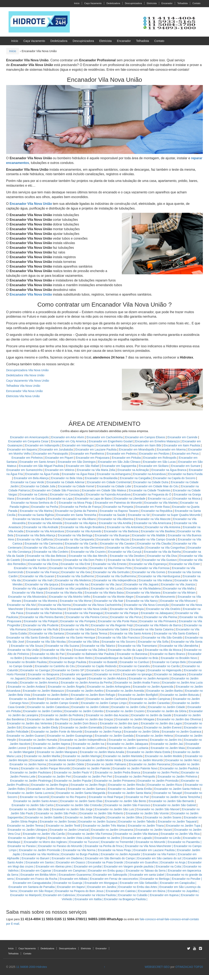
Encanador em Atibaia (74, 878)
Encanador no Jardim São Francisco (127, 805)
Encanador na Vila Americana (152, 523)
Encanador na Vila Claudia (154, 543)
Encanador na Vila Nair (108, 600)
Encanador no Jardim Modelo (163, 756)
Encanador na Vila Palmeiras (44, 613)
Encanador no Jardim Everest (162, 727)
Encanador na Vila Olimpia (127, 609)
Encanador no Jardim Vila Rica (180, 833)
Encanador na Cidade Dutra (151, 482)
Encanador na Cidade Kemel (76, 486)
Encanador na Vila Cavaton (117, 543)
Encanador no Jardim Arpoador (120, 854)
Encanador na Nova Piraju (114, 850)
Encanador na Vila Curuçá (125, 551)
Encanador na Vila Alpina (80, 523)
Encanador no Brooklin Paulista (27, 662)
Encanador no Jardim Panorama (149, 764)
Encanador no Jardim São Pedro (56, 813)
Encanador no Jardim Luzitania (128, 748)
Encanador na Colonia (33, 494)
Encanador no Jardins (106, 837)
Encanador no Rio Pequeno (68, 797)
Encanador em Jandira (101, 887)
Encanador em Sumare (185, 465)
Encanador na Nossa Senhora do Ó (33, 502)
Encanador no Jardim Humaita (38, 739)
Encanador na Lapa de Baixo (93, 498)
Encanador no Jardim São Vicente (147, 813)
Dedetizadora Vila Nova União (25, 375)
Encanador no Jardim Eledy (40, 727)
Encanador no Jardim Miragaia (135, 719)
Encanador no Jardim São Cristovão (79, 805)
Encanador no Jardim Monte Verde (99, 760)
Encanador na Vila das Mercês (88, 555)
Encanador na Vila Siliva (83, 641)
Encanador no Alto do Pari (48, 654)
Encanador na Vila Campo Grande (154, 539)
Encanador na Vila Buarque (112, 535)
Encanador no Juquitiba (183, 891)
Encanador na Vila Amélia (115, 523)
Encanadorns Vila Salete (112, 629)
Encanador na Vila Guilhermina (116, 576)
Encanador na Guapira (31, 498)
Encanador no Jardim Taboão (137, 821)
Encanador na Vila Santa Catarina (151, 629)
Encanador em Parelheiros (87, 453)
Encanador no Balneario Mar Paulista (90, 654)
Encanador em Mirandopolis (137, 449)
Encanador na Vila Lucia (106, 588)
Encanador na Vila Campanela (74, 539)
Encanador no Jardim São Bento (125, 801)
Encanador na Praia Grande (105, 862)
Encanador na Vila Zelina (90, 649)
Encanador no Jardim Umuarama (112, 829)
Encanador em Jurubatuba (56, 449)
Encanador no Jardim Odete (66, 764)
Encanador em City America (69, 441)
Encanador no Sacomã (34, 797)
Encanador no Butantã (103, 662)
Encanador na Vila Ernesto (110, 564)
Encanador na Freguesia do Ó (152, 494)
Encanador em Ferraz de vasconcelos (114, 878)
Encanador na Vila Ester (184, 564)
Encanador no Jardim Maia (168, 748)
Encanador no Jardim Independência (82, 739)
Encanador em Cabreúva (59, 895)
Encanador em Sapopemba (119, 465)
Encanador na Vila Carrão (81, 543)
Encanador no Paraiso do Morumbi (60, 846)
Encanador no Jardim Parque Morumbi (45, 768)
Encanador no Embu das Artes (137, 887)
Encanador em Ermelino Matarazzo (158, 441)
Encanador (166, 3)
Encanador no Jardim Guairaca (181, 731)
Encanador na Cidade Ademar (65, 482)
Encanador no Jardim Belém (50, 694)
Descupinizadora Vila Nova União (27, 370)
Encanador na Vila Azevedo (83, 531)
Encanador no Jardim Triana (146, 825)
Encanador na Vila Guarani (37, 576)
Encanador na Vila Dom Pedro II (84, 559)
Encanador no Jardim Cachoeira (106, 698)
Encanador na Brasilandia (101, 478)
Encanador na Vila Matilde (148, 535)
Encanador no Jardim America (39, 682)
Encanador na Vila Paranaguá (84, 613)
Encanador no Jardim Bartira (164, 690)
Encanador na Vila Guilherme (75, 576)
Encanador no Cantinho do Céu (55, 666)
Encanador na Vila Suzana (62, 645)
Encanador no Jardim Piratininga (30, 780)
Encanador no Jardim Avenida (125, 690)
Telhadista (182, 3)
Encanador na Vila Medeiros (73, 580)
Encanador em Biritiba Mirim (38, 874)
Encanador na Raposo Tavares (119, 510)
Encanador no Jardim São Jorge (72, 809)
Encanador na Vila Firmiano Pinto (110, 568)
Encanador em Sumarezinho (24, 470)
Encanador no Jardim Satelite (44, 817)
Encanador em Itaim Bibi (146, 445)
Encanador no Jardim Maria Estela (148, 752)
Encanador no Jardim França (102, 731)
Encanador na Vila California (35, 539)
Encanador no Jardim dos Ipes (119, 723)
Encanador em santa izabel (147, 874)
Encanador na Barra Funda (185, 474)
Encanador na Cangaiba (135, 478)
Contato (196, 3)
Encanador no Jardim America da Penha (86, 682)
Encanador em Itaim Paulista (182, 445)
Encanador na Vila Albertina (115, 519)
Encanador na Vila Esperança (148, 564)
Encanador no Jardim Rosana (46, 788)
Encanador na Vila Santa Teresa (86, 633)
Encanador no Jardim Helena (154, 735)
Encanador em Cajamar (36, 870)
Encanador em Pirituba (126, 457)
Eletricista (152, 3)
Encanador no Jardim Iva (88, 743)
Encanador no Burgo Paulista (67, 662)
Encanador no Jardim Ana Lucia (182, 682)
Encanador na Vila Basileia (158, 531)
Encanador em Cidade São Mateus (104, 490)
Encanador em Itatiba (88, 899)
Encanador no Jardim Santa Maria (129, 793)
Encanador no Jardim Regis (88, 784)
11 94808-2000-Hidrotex (31, 966)
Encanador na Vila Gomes (148, 572)
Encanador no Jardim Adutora (107, 678)
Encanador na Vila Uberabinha (178, 645)
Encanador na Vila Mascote (153, 519)
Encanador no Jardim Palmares (107, 764)
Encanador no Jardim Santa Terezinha (175, 797)
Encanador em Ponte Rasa (152, 506)
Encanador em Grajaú (131, 670)
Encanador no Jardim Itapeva (51, 743)
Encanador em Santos (40, 862)
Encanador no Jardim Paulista (179, 768)
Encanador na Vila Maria (27, 592)
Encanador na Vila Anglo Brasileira (82, 527)
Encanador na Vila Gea (76, 572)
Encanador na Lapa (60, 498)
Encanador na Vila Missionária (27, 596)
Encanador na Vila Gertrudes (111, 572)
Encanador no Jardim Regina (49, 784)
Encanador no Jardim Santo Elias (81, 801)
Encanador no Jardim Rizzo (164, 784)
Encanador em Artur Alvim (68, 437)
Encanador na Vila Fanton (30, 568)
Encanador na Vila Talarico (98, 645)
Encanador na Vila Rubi (43, 629)
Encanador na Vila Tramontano (137, 645)
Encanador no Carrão (166, 666)
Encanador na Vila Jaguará (141, 584)
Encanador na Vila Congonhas (165, 547)
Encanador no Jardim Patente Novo (135, 768)
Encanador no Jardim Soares (163, 817)
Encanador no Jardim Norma (28, 764)
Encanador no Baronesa (132, 654)
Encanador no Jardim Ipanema (128, 739)
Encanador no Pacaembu (184, 842)
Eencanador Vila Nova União (24, 391)
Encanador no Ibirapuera (43, 674)
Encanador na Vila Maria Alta (64, 592)
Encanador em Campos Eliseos (145, 437)
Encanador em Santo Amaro (37, 461)
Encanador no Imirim (107, 674)
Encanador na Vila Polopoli (41, 621)
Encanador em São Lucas (159, 461)
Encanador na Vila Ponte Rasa (117, 621)
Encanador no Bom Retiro (76, 658)
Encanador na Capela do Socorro (174, 478)
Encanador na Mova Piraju (75, 502)
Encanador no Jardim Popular (73, 780)
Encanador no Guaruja (67, 882)
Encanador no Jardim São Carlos (33, 805)
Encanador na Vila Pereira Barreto (42, 617)
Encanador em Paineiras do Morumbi (119, 502)
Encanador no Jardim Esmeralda (81, 727)
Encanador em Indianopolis (42, 445)
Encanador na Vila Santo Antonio (130, 633)
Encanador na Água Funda (42, 474)
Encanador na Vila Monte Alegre (113, 596)
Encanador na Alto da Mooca (163, 649)
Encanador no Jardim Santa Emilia (130, 788)
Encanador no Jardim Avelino (85, 690)
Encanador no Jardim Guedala (114, 735)
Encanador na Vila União (23, 649)
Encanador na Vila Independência (114, 580)
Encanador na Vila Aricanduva (45, 531)
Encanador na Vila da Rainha (163, 551)
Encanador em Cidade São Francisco (56, 490)
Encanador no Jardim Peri (54, 776)
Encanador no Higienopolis (164, 670)
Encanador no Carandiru (134, 666)
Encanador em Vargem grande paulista (128, 866)
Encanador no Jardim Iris (166, 739)
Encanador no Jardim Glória (141, 731)
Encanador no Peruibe (186, 878)
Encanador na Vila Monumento (155, 596)
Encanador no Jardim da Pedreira (62, 715)
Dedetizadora (113, 3)
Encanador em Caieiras (121, 891)
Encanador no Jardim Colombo (83, 711)
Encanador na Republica (156, 510)
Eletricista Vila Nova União (23, 396)
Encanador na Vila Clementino (85, 547)
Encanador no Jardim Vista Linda (69, 837)
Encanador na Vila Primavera (157, 621)
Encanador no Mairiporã (25, 895)
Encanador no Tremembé (117, 842)
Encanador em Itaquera (22, 449)
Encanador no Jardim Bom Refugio (93, 694)
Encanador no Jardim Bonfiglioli (138, 694)
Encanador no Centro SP (68, 670)
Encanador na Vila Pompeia (78, 621)
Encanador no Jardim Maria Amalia (102, 752)
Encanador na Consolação (67, 494)
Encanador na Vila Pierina (160, 617)
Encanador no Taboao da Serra (146, 870)
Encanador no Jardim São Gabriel (174, 805)
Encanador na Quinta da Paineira (76, 510)
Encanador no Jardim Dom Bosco (76, 723)
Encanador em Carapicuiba (177, 882)
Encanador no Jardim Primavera (114, 780)
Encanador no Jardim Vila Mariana (136, 833)
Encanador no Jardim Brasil (26, 698)
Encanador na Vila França (42, 572)
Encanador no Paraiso (22, 846)
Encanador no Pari (137, 797)
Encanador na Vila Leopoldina (69, 588)
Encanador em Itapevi (71, 887)
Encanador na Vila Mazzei (112, 539)
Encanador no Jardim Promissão (158, 780)
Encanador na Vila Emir (75, 564)
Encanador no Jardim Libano (47, 748)
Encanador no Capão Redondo (97, 666)
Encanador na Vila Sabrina (77, 629)
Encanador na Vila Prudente (41, 625)
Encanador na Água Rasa (78, 474)
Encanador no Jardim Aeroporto (149, 678)
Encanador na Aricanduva (149, 474)
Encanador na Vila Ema (43, 564)
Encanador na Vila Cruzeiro (89, 551)
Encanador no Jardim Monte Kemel (52, 760)
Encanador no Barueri (35, 858)
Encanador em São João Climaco (119, 461)
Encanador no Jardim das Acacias (107, 715)
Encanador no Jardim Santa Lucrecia (30, 793)
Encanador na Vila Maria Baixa (104, 592)
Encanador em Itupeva (164, 895)
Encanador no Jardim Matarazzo (43, 690)
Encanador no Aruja (172, 862)
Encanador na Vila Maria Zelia (96, 470)
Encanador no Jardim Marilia (42, 756)
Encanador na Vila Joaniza (178, 584)
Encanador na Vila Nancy (142, 600)
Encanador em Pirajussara (92, 457)
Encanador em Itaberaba (112, 445)
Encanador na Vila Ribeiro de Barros (158, 625)
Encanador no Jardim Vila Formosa (89, 833)
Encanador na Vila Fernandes (68, 568)
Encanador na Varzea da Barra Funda (37, 519)
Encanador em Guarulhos (141, 862)
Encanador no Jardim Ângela (66, 686)
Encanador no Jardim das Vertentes (29, 723)
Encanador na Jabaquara (157, 613)
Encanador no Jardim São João (29, 809)
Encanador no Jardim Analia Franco (137, 682)
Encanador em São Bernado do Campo (110, 858)
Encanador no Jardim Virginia (27, 837)
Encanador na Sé (139, 515)
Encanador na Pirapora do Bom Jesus (79, 891)
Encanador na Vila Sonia (186, 641)
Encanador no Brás (146, 658)
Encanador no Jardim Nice (182, 760)
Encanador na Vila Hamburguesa (159, 576)
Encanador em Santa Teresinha (76, 515)
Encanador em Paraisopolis (50, 453)
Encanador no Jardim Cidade (166, 707)
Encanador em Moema (171, 449)
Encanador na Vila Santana (46, 633)
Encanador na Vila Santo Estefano (175, 633)
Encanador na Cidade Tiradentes (150, 490)
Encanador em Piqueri (59, 457)
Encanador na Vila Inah (38, 580)
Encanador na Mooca (186, 498)
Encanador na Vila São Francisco (119, 637)
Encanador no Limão (167, 837)
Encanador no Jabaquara (170, 674)
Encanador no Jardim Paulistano (30, 772)
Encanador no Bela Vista (66, 478)
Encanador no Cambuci (134, 662)
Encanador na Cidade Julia (38, 486)
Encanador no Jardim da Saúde (151, 715)
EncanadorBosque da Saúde (113, 658)
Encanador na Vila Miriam (179, 592)
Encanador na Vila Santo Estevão (27, 637)
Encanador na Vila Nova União (88, 609)
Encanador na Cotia (168, 866)
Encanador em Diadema (67, 858)
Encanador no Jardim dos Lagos (161, 723)
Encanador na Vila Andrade (40, 527)
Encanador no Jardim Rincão (126, 784)
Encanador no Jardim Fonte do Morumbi (56, 731)
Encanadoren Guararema (75, 874)
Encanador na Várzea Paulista (96, 895)
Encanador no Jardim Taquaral (177, 821)
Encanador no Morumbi (150, 842)
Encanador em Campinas (69, 870)
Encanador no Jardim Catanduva (48, 707)
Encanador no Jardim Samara (87, 788)
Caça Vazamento (93, 3)
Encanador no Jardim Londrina (87, 748)
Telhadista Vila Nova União (23, 385)
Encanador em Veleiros (59, 470)
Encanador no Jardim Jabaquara (127, 743)
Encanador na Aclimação (133, 470)
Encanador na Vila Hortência (41, 854)
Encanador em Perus (185, 453)
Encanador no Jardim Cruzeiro (125, 711)
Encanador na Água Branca (168, 470)
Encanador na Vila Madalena (142, 588)
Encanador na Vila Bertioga (75, 535)
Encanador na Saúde (112, 515)
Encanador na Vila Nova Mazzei (46, 609)
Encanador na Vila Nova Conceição (146, 604)
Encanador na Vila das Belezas (46, 555)
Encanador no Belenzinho (41, 658)
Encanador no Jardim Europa (123, 727)
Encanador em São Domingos (77, 461)
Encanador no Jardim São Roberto (101, 813)
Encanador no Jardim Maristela (123, 756)
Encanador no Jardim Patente (91, 768)
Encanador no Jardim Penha (161, 772)
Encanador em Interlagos (78, 445)
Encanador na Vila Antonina (162, 527)
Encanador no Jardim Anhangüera (108, 686)
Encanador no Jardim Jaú (166, 743)
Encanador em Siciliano (154, 465)
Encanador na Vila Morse (76, 600)
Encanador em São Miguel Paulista (41, 465)
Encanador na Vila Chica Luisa (44, 547)
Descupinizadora (133, 3)
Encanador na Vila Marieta (161, 502)
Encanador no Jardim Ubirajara (27, 829)
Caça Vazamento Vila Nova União (27, 380)
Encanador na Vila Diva (162, 555)
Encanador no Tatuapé (167, 793)
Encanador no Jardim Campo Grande (55, 703)
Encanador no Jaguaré (71, 678)
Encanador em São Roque (36, 891)
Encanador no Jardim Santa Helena (177, 788)
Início (77, 3)
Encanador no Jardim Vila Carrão (44, 833)
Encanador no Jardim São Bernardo (171, 801)
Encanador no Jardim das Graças (92, 719)
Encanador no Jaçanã (41, 678)
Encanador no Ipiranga (137, 674)
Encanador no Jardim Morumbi (143, 760)
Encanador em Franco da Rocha (36, 878)
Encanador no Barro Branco (167, 654)
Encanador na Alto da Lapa (125, 649)
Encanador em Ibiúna (151, 891)
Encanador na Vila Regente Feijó (112, 625)
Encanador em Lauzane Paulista (96, 449)
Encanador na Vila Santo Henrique (73, 637)
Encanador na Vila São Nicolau (46, 641)
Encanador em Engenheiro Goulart (111, 441)
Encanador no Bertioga (155, 878)
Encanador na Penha (44, 506)
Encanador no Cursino (100, 670)
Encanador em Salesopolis (110, 874)
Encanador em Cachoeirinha (105, 437)
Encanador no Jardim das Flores (47, 719)
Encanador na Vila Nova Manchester (148, 846)
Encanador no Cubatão (133, 895)
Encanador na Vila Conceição (125, 547)
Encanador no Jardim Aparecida (153, 686)
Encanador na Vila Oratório (163, 609)
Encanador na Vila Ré (75, 625)
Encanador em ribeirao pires (54, 866)
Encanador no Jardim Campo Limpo (104, 703)
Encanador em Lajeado (137, 837)
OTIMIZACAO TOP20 (189, 966)
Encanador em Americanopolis (30, 437)
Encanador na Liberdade (130, 498)
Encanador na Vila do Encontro (42, 559)
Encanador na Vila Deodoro (127, 555)
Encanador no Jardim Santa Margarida (80, 793)
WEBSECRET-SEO (157, 966)
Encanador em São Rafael (83, 465)
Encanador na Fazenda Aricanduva (108, 494)
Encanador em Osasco (70, 862)
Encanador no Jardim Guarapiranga (70, 735)
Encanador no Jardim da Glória (167, 711)
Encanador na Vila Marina (36, 510)
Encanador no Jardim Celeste (90, 707)
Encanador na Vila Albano (79, 519)
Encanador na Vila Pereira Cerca (87, 617)
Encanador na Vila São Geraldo (162, 637)
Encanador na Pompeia (118, 506)
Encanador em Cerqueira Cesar (28, 441)
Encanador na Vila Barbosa (121, 531)
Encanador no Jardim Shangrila (85, 817)
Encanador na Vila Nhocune (178, 600)
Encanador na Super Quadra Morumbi (176, 515)
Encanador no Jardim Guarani (26, 735)
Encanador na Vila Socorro (118, 641)
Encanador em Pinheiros (27, 457)
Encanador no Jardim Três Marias (104, 825)
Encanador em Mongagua (100, 882)
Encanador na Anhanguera (114, 474)
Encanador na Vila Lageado (30, 588)
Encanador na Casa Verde (27, 482)
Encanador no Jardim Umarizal (69, 829)
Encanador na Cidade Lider (114, 486)
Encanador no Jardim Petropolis (135, 776)
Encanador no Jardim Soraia (58, 821)
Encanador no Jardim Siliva (124, 817)
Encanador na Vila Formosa (151, 568)
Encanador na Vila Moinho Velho (69, 596)
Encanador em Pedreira (122, 453)
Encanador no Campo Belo (169, 662)
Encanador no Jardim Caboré (65, 698)
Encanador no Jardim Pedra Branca (117, 772)
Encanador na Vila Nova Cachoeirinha (97, 604)
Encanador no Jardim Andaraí (27, 686)
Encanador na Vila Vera (56, 649)
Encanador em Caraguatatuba (32, 882)
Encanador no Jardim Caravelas (149, 703)
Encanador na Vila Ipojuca (41, 584)
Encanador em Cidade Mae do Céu (156, 486)
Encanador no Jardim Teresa (25, 825)
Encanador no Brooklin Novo (179, 658)
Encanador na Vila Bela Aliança (35, 535)
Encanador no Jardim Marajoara (57, 752)
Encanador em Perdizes (154, 453)
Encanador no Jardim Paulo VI (73, 772)
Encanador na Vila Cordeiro (51, 551)
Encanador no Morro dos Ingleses (45, 842)
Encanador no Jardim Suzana (97, 821)
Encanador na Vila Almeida (45, 523)
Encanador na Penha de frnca (103, 846)
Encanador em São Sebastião (139, 882)
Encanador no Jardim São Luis (114, 809)
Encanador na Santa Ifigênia (36, 515)
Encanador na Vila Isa (75, 584)
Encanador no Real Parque (106, 797)
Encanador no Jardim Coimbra (42, 711)
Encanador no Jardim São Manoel (158, 809)
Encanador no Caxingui (35, 670)
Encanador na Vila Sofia (153, 641)
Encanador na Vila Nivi (21, 604)
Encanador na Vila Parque (121, 613)
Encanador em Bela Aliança (32, 478)
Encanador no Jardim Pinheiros (177, 776)
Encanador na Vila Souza (27, 645)
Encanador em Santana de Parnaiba (32, 887)
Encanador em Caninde (182, 437)
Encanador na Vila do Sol (124, 559)
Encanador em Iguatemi (76, 674)
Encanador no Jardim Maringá (81, 756)
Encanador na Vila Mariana (143, 592)
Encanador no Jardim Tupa (183, 825)
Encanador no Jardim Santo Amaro (35, 801)
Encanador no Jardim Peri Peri (92, 776)
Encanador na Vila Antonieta (125, 527)
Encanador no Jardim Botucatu (179, 694)
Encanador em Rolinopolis (160, 457)
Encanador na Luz (159, 498)
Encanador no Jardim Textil (63, 825)
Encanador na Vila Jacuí (106, 584)
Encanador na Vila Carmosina (44, 543)
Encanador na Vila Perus (126, 617)
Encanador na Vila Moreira (40, 600)
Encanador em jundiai (87, 866)
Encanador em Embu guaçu (106, 870)
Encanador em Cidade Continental (109, 482)
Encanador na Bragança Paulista (125, 899)
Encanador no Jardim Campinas (150, 698)
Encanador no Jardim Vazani (154, 829)
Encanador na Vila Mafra (179, 588)
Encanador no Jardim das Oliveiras (179, 719)
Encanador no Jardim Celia (128, 707)
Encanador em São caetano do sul (159, 858)
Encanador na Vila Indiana (155, 580)
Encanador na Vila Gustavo (159, 559)
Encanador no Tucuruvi (84, 842)
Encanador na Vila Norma (54, 604)
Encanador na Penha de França (81, 506)
